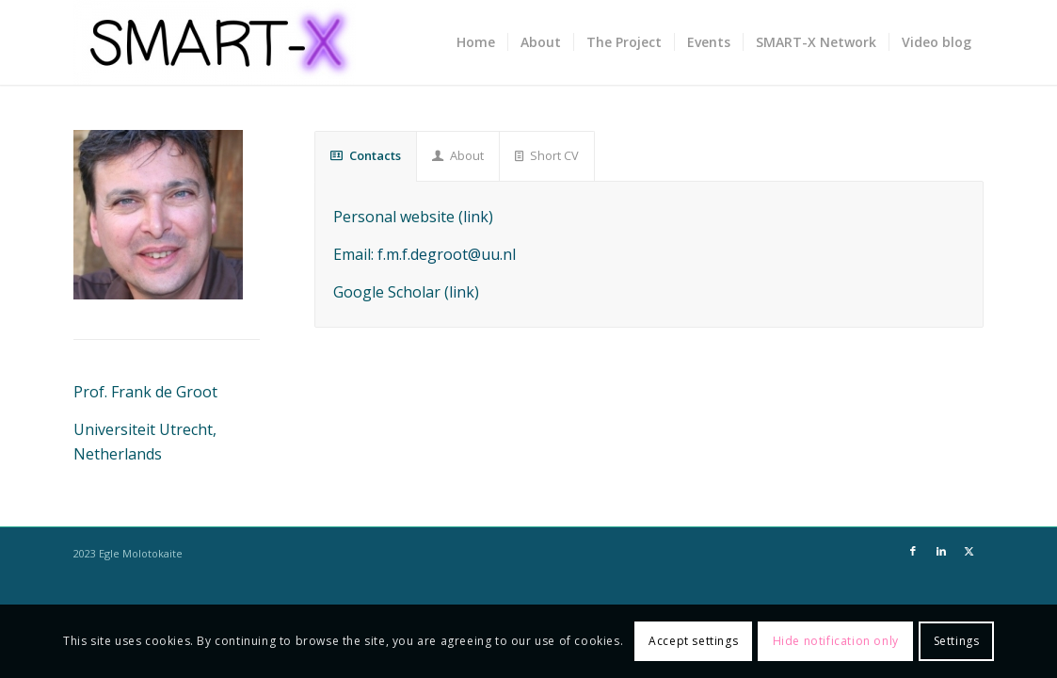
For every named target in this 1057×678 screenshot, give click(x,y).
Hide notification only (836, 641)
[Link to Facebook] (913, 551)
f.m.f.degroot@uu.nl (446, 254)
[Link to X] (969, 551)
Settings (957, 641)
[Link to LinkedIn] (941, 551)
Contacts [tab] (365, 155)
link (475, 216)
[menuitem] (475, 42)
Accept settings (693, 641)
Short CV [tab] (547, 155)
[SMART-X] (214, 42)
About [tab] (458, 155)
